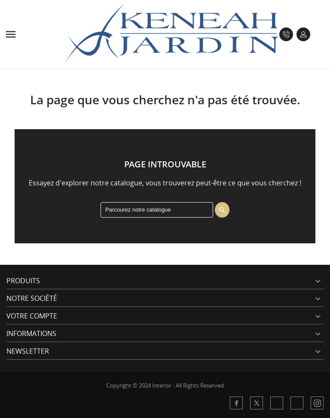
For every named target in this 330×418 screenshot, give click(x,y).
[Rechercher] (157, 210)
